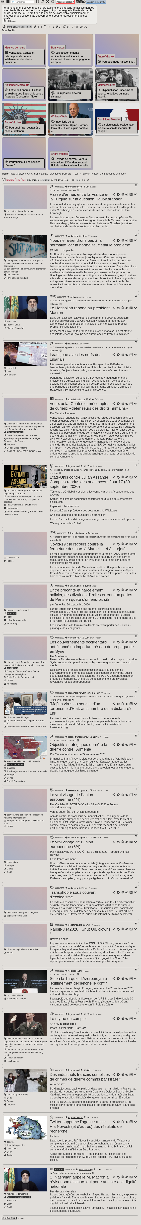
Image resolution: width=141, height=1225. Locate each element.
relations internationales (15, 820)
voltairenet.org (77, 300)
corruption (20, 496)
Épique (44, 176)
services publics (28, 263)
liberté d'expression (16, 1148)
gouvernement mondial (23, 1055)
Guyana (21, 444)
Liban (17, 327)
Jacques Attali (13, 729)
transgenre (33, 915)
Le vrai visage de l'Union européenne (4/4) (71, 800)
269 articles (33, 183)
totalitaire (8, 1047)
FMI (9, 281)
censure (19, 1044)
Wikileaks (11, 499)
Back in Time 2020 (96, 2)
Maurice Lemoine (15, 435)
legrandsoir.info (75, 469)
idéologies (22, 915)
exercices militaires (16, 764)
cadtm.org (73, 239)
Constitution (12, 1151)
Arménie (31, 217)
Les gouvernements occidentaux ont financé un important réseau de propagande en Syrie (92, 650)
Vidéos (95, 176)
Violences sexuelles (28, 432)
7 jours (46, 183)
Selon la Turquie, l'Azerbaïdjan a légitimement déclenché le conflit (78, 983)
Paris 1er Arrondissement (19, 27)
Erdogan (11, 777)
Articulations (33, 176)
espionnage (9, 496)
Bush (9, 514)
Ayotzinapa (9, 441)
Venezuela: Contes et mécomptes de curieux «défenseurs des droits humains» (89, 408)
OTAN (10, 683)
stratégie (11, 665)
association (21, 623)
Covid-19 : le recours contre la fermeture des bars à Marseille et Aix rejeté (88, 549)
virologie (8, 1049)
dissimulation (30, 1044)
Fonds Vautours (27, 272)
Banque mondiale (19, 281)
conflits (29, 764)
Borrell (10, 451)
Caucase (11, 771)
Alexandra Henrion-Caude (33, 729)
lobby (25, 1097)
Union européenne (23, 823)
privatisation (37, 266)
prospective (33, 952)
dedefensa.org (75, 928)
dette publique (13, 263)
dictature (11, 720)
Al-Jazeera (12, 686)
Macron (10, 331)
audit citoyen (13, 272)
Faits (12, 176)
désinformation (11, 432)
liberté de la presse (26, 499)
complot (17, 1047)
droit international (15, 214)
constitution (25, 818)
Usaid (39, 454)
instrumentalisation (13, 668)
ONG (9, 438)
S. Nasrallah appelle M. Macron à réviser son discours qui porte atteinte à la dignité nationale (93, 1185)
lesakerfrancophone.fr (78, 740)
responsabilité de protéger (27, 441)
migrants (11, 613)
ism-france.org (86, 1172)
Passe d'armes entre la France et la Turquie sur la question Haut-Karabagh (86, 199)
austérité (15, 266)
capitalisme (9, 269)
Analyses (21, 176)
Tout (66, 183)
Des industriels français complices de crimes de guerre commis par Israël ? (85, 1079)
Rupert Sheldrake (15, 1060)
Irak (8, 507)
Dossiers (66, 176)
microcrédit (41, 272)
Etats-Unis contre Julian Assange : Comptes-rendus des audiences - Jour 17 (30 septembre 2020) (90, 485)
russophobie (37, 818)
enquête (11, 447)
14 (88, 183)
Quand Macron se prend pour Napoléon (70, 1176)
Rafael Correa (37, 514)
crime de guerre (14, 1097)
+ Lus (75, 176)
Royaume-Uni (30, 507)
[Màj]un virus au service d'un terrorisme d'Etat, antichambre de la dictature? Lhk (90, 711)
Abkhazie (42, 774)
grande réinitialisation (17, 723)
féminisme (12, 915)
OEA (19, 454)
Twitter (10, 1158)
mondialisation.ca (76, 402)
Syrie (9, 680)
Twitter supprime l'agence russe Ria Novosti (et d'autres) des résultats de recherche (86, 1129)
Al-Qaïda (27, 502)
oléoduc (37, 764)
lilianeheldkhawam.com (79, 696)
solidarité (11, 623)
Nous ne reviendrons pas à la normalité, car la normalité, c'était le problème (90, 245)
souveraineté (13, 818)
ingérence (29, 214)
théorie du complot (15, 1052)
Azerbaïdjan (20, 217)
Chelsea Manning (21, 514)
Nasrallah (19, 331)
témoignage (12, 511)
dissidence (26, 429)
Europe (10, 823)
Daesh (36, 674)
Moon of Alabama (15, 767)
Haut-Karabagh (11, 220)
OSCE (32, 454)
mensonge (39, 1047)
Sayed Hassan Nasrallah (18, 1200)
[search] (23, 1)
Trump (10, 955)
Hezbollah (11, 324)
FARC (25, 454)
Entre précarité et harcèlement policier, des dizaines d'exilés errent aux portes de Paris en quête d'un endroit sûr (91, 598)
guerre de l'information (32, 1041)
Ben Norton (12, 671)
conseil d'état (13, 560)
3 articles (59, 1172)
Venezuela (12, 444)
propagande (28, 668)
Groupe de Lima (20, 438)
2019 (60, 183)
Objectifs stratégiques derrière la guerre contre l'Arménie (78, 749)
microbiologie (22, 720)
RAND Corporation (16, 784)
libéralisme (25, 266)
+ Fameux (85, 176)
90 (55, 183)
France (39, 217)
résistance (12, 1197)
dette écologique (12, 274)
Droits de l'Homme (15, 426)
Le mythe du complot (68, 1021)
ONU (9, 454)
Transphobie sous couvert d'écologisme (72, 897)
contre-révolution (12, 429)
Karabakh (32, 774)
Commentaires (107, 176)
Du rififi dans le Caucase (63, 193)
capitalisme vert (14, 918)
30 (52, 183)
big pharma (33, 723)
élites (27, 1052)
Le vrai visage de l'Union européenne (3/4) (71, 847)
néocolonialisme (38, 665)
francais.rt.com (75, 189)
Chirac (10, 871)
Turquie (10, 217)
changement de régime (15, 677)
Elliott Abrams (20, 451)
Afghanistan (17, 507)
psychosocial (13, 1064)
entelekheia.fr (74, 640)
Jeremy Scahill (11, 517)
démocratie (23, 1197)
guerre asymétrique (33, 493)
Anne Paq (11, 616)
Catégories (55, 176)
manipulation (38, 429)
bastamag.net (74, 589)
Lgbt (25, 918)
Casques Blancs (14, 674)
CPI (14, 454)
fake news (34, 438)
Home (5, 176)
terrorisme (40, 668)
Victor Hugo (12, 626)
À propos (121, 176)
